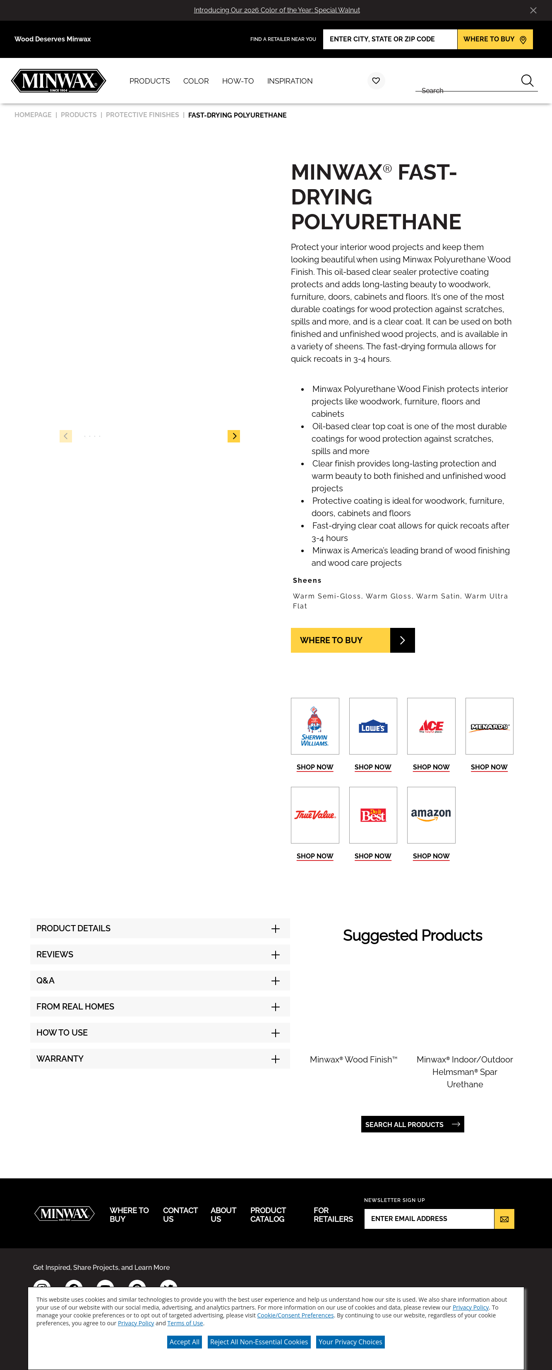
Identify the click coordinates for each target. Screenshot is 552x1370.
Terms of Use (185, 1323)
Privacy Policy (471, 1307)
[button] (234, 436)
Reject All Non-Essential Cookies (259, 1341)
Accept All (184, 1341)
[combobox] (466, 80)
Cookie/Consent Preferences (295, 1315)
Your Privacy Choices (350, 1341)
